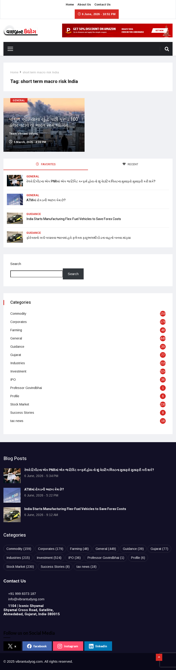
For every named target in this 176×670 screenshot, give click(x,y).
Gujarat (15, 355)
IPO (13, 379)
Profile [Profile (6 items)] (138, 558)
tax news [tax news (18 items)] (86, 566)
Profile (14, 396)
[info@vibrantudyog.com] (26, 599)
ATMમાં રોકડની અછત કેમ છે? (46, 200)
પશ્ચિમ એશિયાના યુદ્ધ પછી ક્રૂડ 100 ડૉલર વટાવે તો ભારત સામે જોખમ (43, 122)
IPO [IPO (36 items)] (74, 558)
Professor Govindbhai (26, 388)
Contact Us (102, 4)
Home (70, 4)
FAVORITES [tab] (46, 164)
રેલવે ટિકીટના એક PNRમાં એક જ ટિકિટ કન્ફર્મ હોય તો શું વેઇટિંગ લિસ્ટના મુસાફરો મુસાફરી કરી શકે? (90, 181)
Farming (16, 330)
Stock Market (19, 404)
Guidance (33, 214)
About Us (84, 4)
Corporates (18, 322)
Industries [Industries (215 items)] (18, 558)
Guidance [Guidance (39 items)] (133, 549)
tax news (16, 421)
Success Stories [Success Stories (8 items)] (55, 566)
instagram (68, 646)
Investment (18, 371)
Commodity (18, 313)
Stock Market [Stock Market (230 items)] (20, 566)
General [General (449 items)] (106, 549)
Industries (17, 363)
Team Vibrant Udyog (23, 133)
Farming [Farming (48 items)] (79, 549)
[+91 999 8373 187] (22, 594)
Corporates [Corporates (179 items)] (50, 549)
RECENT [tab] (130, 164)
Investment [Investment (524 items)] (49, 558)
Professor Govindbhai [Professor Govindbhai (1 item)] (106, 558)
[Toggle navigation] (8, 49)
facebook (37, 646)
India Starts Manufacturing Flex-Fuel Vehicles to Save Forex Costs (73, 219)
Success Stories (22, 412)
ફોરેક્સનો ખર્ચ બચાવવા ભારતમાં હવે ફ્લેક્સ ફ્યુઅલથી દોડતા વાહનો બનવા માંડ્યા (78, 237)
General (19, 100)
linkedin (98, 646)
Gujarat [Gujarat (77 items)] (159, 549)
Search (15, 264)
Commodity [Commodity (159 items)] (18, 549)
